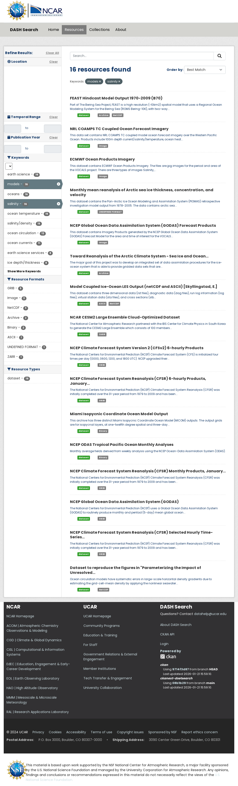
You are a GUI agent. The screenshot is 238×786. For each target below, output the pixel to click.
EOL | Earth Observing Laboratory (33, 678)
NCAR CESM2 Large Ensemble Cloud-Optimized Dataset (125, 317)
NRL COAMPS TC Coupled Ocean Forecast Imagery (119, 129)
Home (53, 29)
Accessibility (76, 732)
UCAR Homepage (97, 616)
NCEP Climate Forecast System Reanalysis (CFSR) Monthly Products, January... (148, 471)
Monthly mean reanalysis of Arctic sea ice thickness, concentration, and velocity (141, 192)
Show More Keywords (24, 271)
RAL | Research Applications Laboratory (38, 712)
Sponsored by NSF (162, 732)
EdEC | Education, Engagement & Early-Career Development (38, 666)
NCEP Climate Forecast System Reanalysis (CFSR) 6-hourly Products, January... (138, 381)
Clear (53, 62)
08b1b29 (179, 683)
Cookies (55, 732)
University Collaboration (102, 687)
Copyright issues (130, 732)
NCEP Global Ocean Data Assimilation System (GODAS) (124, 501)
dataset (84, 115)
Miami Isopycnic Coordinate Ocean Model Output (119, 414)
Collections (99, 29)
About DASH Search (176, 624)
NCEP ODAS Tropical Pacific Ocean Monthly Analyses (121, 444)
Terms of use (101, 732)
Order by (174, 69)
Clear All (52, 53)
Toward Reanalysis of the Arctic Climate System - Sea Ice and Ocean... (139, 256)
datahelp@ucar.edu (210, 614)
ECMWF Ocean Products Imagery (102, 159)
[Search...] (142, 56)
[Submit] (220, 56)
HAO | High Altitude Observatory (32, 688)
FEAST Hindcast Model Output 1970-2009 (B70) (116, 98)
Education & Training (100, 635)
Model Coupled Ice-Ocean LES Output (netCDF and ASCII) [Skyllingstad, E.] (143, 286)
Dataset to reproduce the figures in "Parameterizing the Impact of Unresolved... (135, 570)
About (120, 29)
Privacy (38, 732)
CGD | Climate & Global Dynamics (34, 640)
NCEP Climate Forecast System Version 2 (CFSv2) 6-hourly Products (136, 348)
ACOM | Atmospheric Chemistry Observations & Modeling (32, 628)
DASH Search (24, 30)
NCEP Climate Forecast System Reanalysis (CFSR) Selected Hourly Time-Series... (141, 535)
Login (164, 643)
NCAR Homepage (20, 616)
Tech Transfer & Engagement (107, 678)
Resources (74, 29)
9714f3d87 (180, 669)
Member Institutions (99, 668)
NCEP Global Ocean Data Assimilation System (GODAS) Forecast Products (143, 225)
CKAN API (167, 634)
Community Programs (101, 625)
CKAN (168, 656)
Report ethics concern (200, 732)
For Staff (90, 644)
